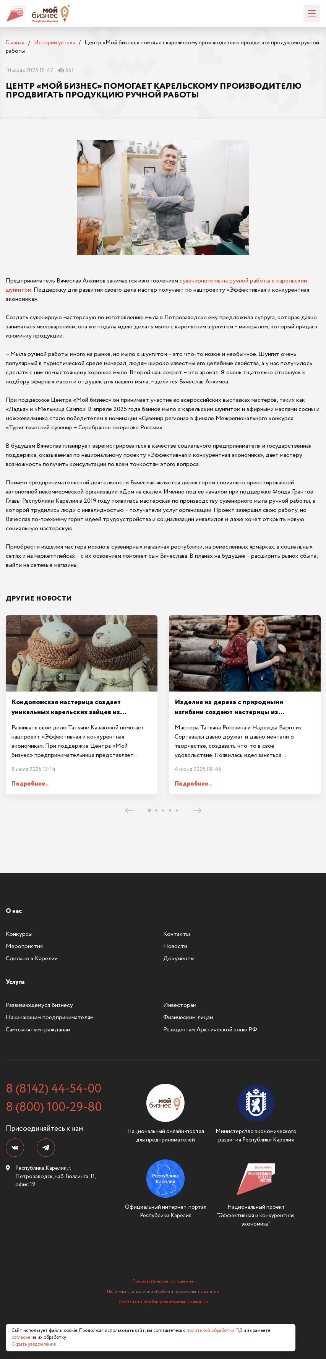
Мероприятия (24, 946)
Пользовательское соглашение (163, 1281)
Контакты (176, 934)
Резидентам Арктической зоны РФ (210, 1029)
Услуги (15, 982)
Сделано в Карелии (32, 958)
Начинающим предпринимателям (50, 1017)
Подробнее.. (30, 783)
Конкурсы (19, 934)
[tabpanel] (81, 704)
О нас (14, 911)
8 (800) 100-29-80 (54, 1107)
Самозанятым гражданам (38, 1029)
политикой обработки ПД (214, 1330)
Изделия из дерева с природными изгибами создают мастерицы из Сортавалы (229, 712)
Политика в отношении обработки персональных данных (163, 1292)
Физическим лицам (188, 1017)
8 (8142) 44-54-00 (53, 1089)
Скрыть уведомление (33, 1344)
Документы (179, 958)
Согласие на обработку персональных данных (163, 1302)
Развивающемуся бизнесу (39, 1005)
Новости (175, 946)
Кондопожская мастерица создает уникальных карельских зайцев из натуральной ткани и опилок (66, 712)
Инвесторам (179, 1005)
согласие (20, 1337)
